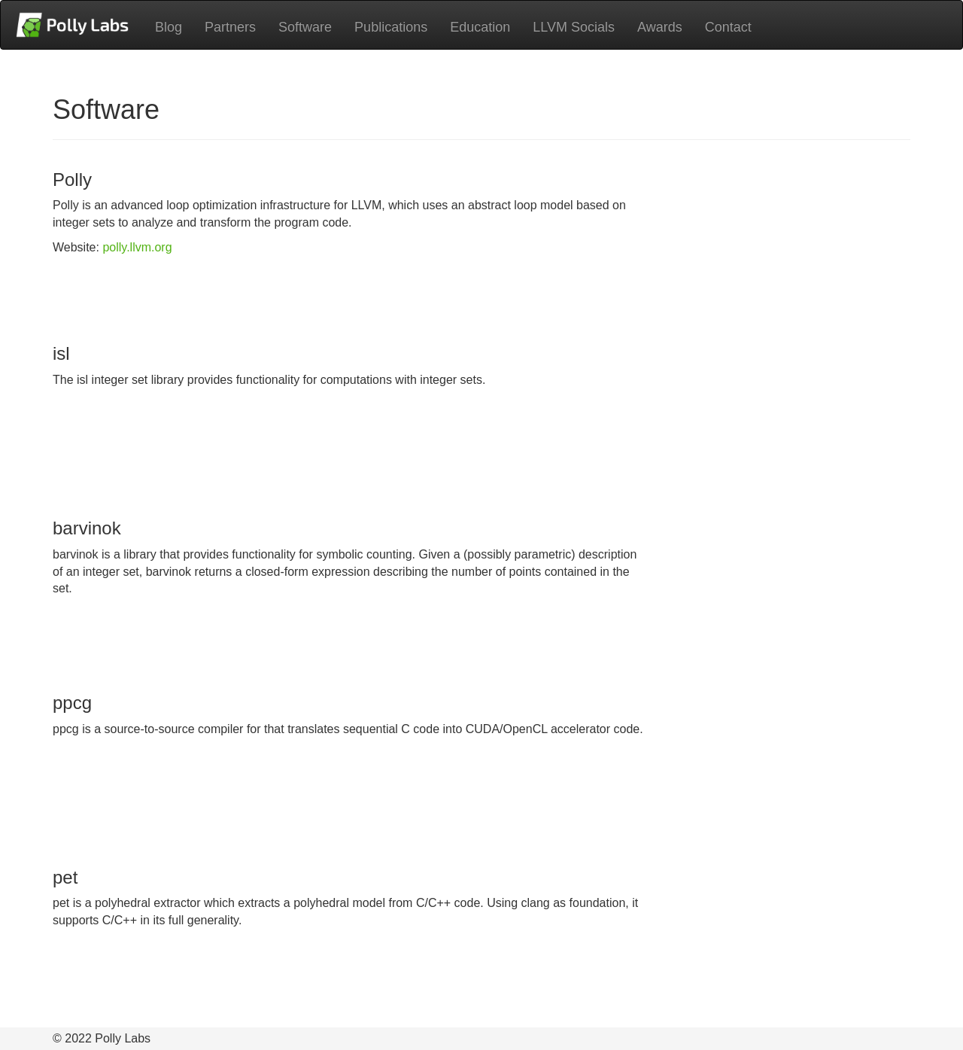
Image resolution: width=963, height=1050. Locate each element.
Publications (390, 27)
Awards (659, 27)
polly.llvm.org (137, 247)
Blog (168, 27)
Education (480, 27)
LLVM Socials (574, 27)
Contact (728, 27)
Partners (230, 27)
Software (305, 27)
